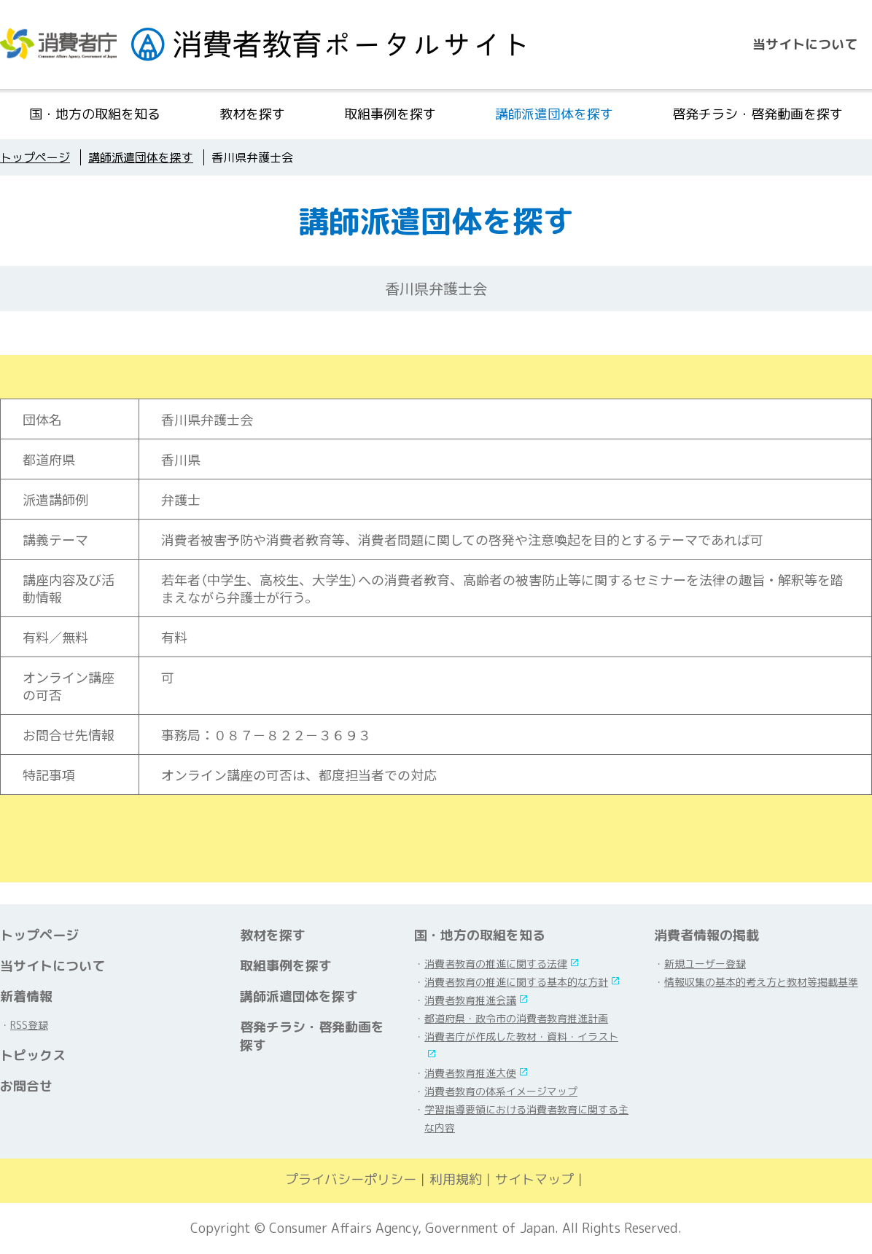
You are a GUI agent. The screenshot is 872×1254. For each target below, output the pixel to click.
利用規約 (455, 1179)
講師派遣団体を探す (554, 114)
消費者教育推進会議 (470, 1000)
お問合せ (26, 1086)
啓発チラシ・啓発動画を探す (757, 114)
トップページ (39, 935)
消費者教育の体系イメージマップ (500, 1091)
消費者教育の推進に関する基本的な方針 (516, 982)
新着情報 (26, 996)
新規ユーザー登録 (705, 964)
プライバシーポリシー (350, 1179)
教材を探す (252, 114)
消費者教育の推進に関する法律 (495, 964)
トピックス (33, 1055)
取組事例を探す (390, 114)
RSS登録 (29, 1025)
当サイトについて (804, 44)
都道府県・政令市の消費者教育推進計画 (516, 1018)
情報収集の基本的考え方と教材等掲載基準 (761, 982)
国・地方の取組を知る (94, 114)
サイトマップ (534, 1179)
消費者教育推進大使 (470, 1073)
